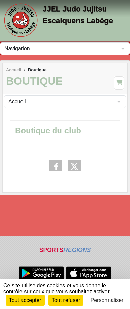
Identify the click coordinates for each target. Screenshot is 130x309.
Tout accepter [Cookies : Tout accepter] (25, 300)
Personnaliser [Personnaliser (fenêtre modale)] (107, 300)
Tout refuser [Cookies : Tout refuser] (66, 300)
